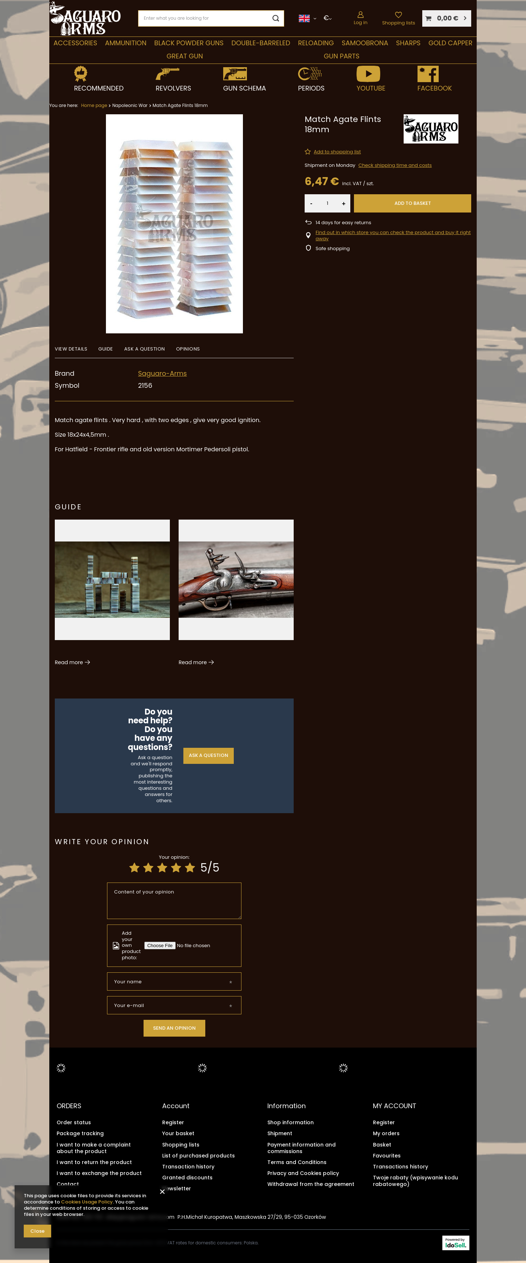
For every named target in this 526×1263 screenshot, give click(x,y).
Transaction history (188, 1166)
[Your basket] (446, 18)
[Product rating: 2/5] (148, 868)
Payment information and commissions (301, 1147)
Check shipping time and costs (395, 165)
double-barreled (260, 42)
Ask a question (208, 755)
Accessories (75, 42)
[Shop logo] (85, 18)
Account (176, 1106)
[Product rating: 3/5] (162, 868)
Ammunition (125, 42)
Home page (94, 105)
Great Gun (185, 56)
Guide (68, 507)
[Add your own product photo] (195, 945)
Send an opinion (174, 1028)
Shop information (290, 1122)
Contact (68, 1184)
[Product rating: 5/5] (190, 868)
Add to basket (412, 203)
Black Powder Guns (189, 42)
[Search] (276, 18)
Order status (74, 1122)
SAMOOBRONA (365, 42)
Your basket (178, 1133)
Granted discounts (187, 1177)
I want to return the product (94, 1162)
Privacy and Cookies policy (303, 1173)
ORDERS (69, 1106)
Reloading (316, 42)
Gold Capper (450, 42)
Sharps (408, 42)
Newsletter (176, 1188)
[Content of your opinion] (174, 901)
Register (173, 1122)
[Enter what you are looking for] (211, 18)
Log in (360, 22)
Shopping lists (398, 22)
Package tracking (80, 1133)
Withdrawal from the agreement (310, 1184)
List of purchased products (198, 1155)
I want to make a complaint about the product (94, 1147)
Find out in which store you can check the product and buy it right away (393, 236)
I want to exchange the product (99, 1173)
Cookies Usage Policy (87, 1201)
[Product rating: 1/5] (134, 868)
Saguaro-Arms (162, 373)
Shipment (279, 1133)
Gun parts (341, 56)
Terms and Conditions (297, 1162)
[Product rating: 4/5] (176, 868)
